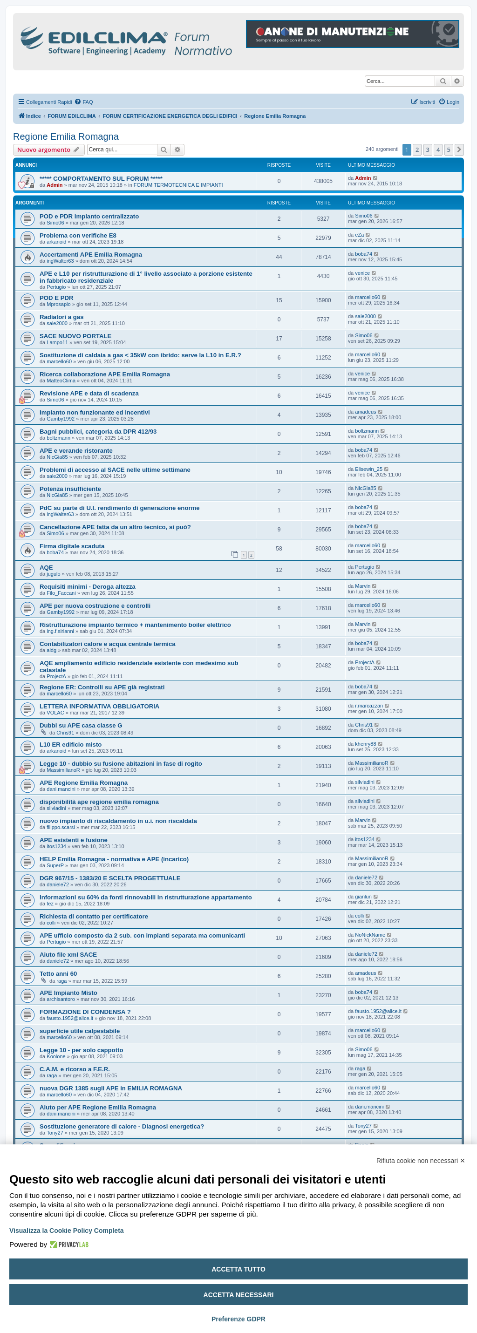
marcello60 (367, 297)
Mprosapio (58, 304)
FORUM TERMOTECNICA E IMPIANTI (178, 185)
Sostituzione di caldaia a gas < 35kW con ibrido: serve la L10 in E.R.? (140, 355)
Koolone (56, 1056)
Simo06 (55, 222)
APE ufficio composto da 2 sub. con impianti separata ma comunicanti (142, 935)
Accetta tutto (238, 1269)
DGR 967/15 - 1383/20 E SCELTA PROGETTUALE (110, 878)
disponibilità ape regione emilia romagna (99, 801)
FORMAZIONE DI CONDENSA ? (85, 1011)
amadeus (365, 412)
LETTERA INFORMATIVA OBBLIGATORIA (99, 706)
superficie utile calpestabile (80, 1030)
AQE (46, 567)
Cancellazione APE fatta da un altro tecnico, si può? (115, 527)
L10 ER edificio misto (71, 744)
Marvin (362, 586)
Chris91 (65, 732)
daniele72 (58, 884)
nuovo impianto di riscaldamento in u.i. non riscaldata (118, 820)
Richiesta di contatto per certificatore (94, 916)
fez (50, 903)
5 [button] (448, 149)
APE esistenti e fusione (74, 840)
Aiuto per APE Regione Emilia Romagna (98, 1107)
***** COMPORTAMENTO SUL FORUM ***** (101, 178)
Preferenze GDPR (238, 1319)
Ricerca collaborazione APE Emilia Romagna (105, 374)
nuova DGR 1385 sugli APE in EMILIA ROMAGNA (111, 1088)
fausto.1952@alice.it (70, 1018)
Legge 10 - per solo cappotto (81, 1050)
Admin (54, 185)
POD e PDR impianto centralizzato (89, 216)
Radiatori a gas (62, 316)
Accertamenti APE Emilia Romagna (91, 254)
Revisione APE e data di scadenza (89, 393)
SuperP (55, 865)
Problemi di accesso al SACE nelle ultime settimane (115, 469)
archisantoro (61, 999)
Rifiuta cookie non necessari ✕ (420, 1160)
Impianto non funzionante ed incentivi (95, 412)
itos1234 (56, 846)
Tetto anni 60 (58, 973)
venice (362, 273)
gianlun (363, 896)
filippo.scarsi (61, 827)
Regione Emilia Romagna (66, 136)
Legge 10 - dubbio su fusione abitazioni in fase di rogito (121, 763)
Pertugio (56, 287)
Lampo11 (57, 342)
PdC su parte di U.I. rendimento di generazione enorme (120, 507)
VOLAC (55, 712)
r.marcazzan (369, 705)
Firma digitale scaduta (72, 546)
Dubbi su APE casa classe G (81, 725)
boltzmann (58, 438)
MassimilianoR (63, 770)
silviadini (365, 782)
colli (51, 922)
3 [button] (427, 149)
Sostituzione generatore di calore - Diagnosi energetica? (122, 1126)
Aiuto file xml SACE (68, 954)
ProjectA (56, 676)
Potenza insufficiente (70, 488)
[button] (459, 149)
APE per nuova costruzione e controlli (95, 605)
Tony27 (55, 1133)
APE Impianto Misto (68, 992)
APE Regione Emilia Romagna (84, 782)
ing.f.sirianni (60, 631)
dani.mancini (61, 789)
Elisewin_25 (368, 469)
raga (61, 981)
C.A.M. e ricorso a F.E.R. (75, 1069)
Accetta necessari (239, 1295)
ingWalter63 (60, 261)
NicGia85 (57, 457)
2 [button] (417, 149)
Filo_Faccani (61, 593)
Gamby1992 (61, 419)
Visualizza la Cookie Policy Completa (66, 1230)
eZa (359, 235)
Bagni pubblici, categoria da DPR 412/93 (98, 431)
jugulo (53, 574)
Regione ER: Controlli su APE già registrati (102, 687)
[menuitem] (83, 102)
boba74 (363, 254)
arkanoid (56, 242)
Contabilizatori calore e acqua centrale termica (108, 643)
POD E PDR (57, 297)
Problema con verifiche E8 (78, 235)
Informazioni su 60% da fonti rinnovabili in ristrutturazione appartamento (146, 897)
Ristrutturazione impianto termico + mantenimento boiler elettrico (135, 624)
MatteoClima (61, 380)
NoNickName (370, 935)
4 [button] (438, 149)
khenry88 (365, 744)
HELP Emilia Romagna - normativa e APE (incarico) (114, 859)
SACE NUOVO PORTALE (75, 336)
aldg (51, 650)
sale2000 (57, 323)
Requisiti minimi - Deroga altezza (88, 586)
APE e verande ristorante (76, 450)
